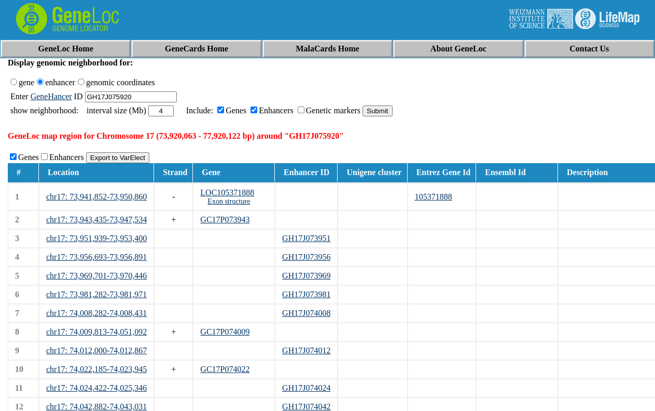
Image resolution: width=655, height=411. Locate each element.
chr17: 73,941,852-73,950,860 (96, 196)
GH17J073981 (306, 294)
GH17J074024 (306, 387)
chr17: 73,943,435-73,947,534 (96, 219)
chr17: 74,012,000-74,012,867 (96, 350)
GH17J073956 (306, 257)
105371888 (433, 196)
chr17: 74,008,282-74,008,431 (96, 313)
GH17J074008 (306, 313)
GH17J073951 (306, 238)
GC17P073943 (224, 219)
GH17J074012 (306, 350)
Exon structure (228, 201)
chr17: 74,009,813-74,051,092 (96, 331)
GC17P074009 (224, 331)
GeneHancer (51, 96)
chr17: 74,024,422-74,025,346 (96, 387)
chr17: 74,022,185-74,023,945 (96, 369)
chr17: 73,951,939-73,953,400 (96, 238)
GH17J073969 (306, 275)
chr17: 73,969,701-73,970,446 (96, 275)
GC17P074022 (224, 369)
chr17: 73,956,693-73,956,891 (96, 257)
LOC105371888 (227, 192)
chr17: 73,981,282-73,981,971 (96, 294)
